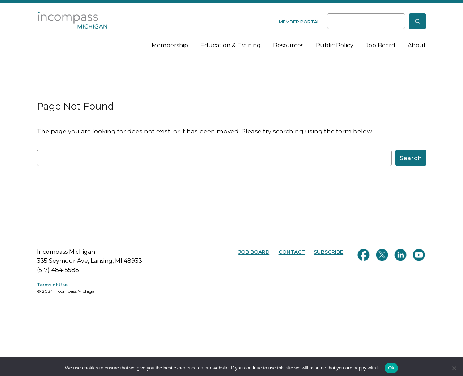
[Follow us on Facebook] (363, 255)
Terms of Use (52, 284)
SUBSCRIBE (328, 252)
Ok (391, 368)
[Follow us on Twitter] (382, 255)
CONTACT (292, 252)
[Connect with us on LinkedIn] (400, 255)
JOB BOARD (253, 252)
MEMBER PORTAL (299, 22)
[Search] (417, 21)
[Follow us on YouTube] (419, 255)
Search (411, 158)
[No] (454, 368)
